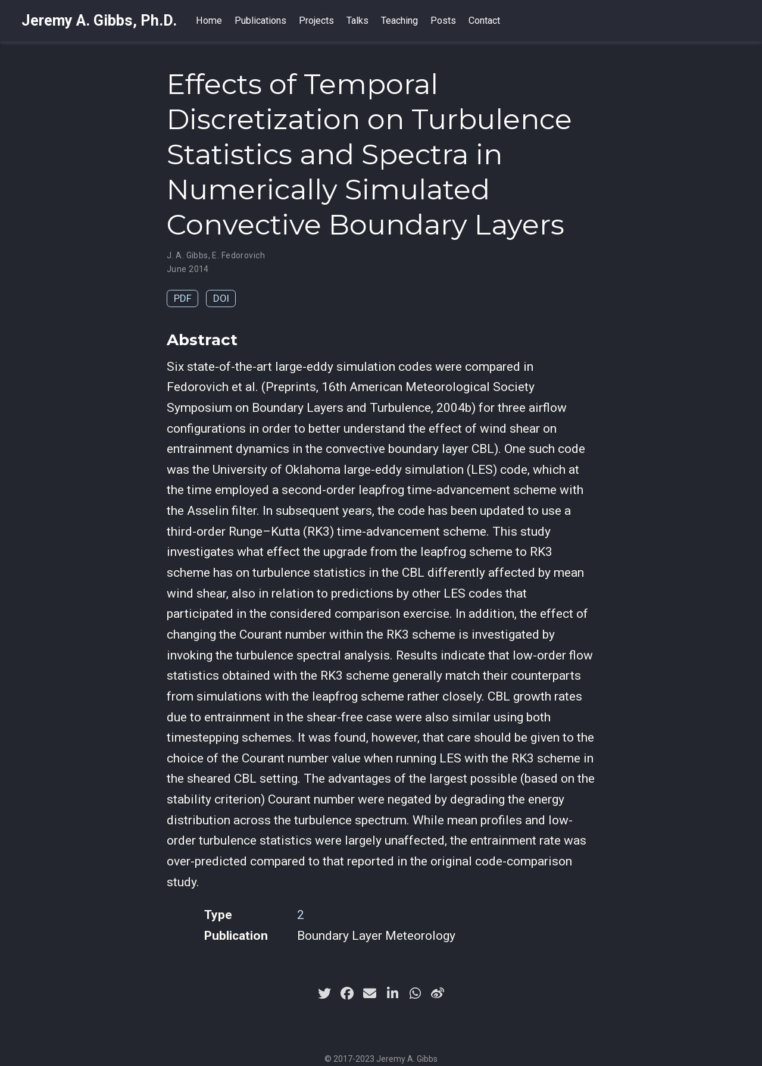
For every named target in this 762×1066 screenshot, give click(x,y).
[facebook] (347, 993)
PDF (183, 298)
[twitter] (324, 993)
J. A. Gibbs (187, 255)
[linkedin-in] (392, 993)
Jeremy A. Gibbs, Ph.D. (99, 20)
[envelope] (370, 993)
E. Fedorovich (238, 255)
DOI (221, 298)
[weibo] (437, 993)
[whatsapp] (415, 993)
